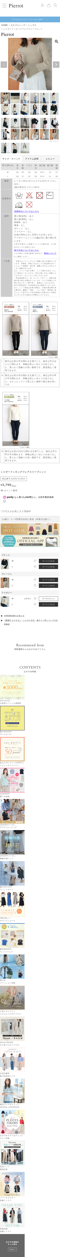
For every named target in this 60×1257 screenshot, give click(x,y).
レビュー (50, 159)
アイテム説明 (32, 159)
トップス (32, 25)
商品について (50, 253)
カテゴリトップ (18, 25)
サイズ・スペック (11, 159)
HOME (4, 25)
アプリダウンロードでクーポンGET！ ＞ (30, 19)
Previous (4, 64)
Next (56, 64)
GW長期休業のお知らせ (14, 607)
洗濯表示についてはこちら (26, 211)
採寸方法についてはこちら (26, 250)
